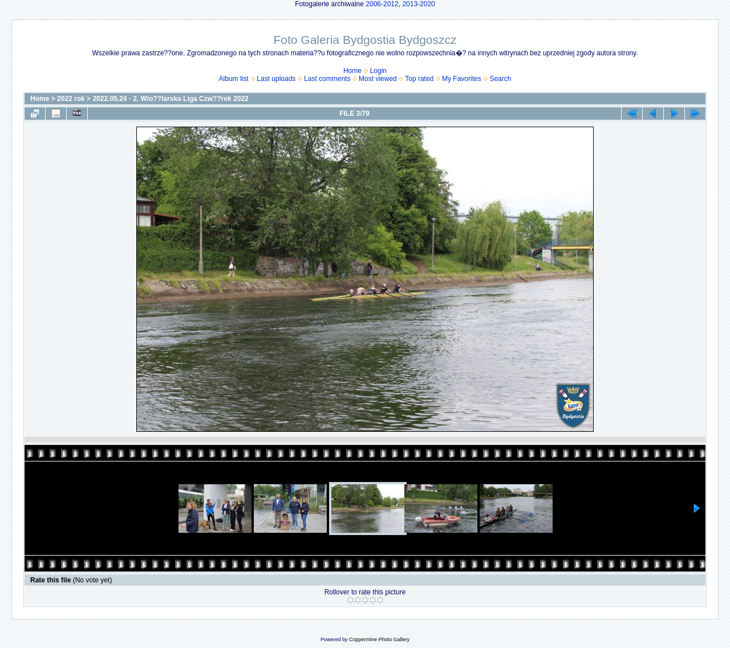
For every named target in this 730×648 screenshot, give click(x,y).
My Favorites (461, 79)
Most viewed (378, 79)
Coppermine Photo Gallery (379, 639)
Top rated (419, 79)
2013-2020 (418, 4)
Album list (234, 79)
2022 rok (71, 99)
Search (500, 79)
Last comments (327, 79)
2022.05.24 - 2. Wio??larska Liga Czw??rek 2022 (170, 99)
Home (352, 71)
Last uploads (276, 79)
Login (378, 71)
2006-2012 (382, 4)
